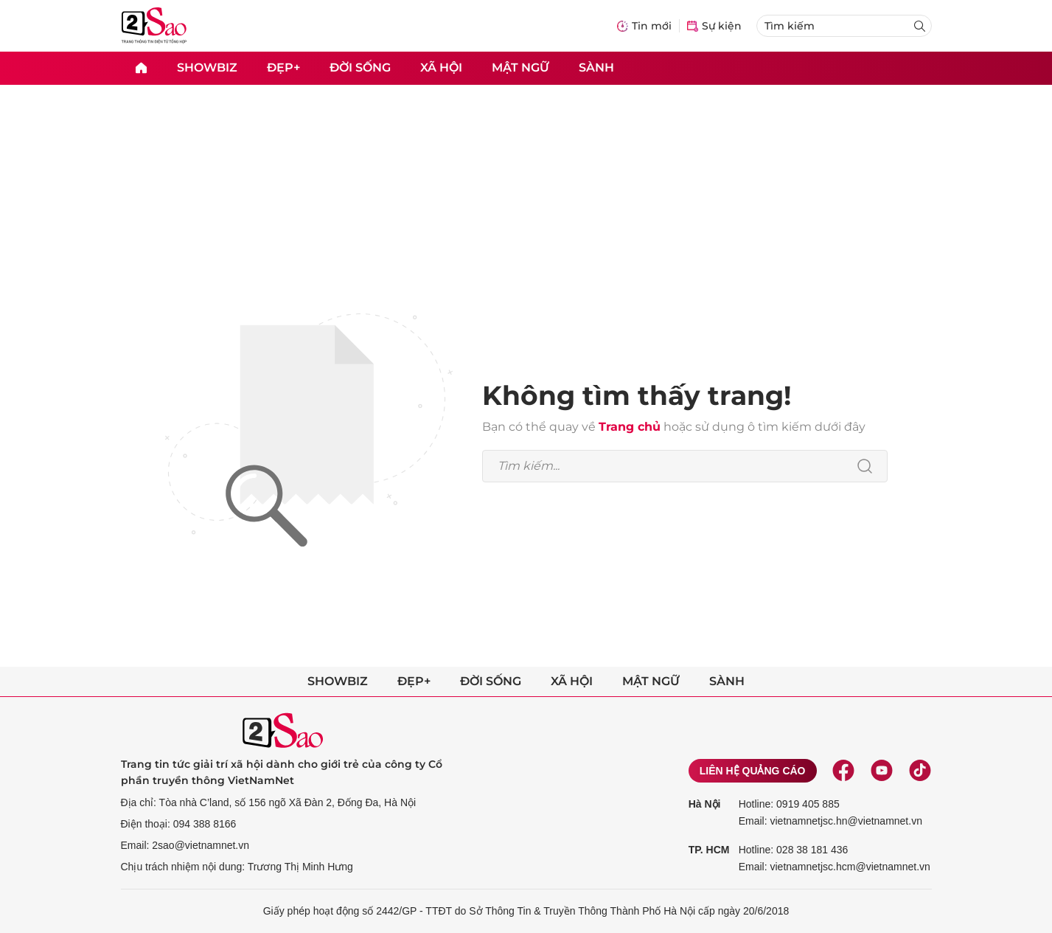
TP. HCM (709, 850)
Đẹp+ (283, 67)
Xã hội (441, 67)
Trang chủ (630, 427)
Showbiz (207, 67)
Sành (596, 67)
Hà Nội (705, 804)
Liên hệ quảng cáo (753, 771)
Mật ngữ (520, 67)
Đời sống (360, 67)
